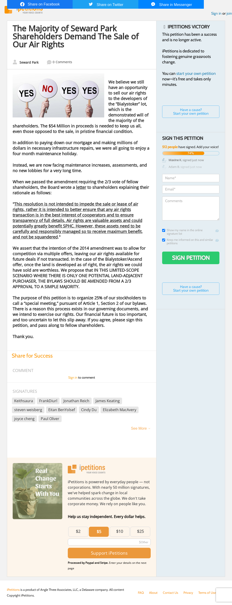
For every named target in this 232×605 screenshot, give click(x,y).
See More (139, 428)
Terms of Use (207, 593)
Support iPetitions (109, 553)
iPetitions (13, 590)
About (153, 593)
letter (81, 187)
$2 (78, 531)
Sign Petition (191, 257)
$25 (140, 531)
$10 (119, 531)
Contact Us (170, 593)
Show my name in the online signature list (182, 231)
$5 (99, 531)
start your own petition (196, 73)
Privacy (188, 593)
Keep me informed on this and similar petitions (187, 241)
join (229, 13)
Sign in (216, 13)
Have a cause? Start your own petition (191, 112)
